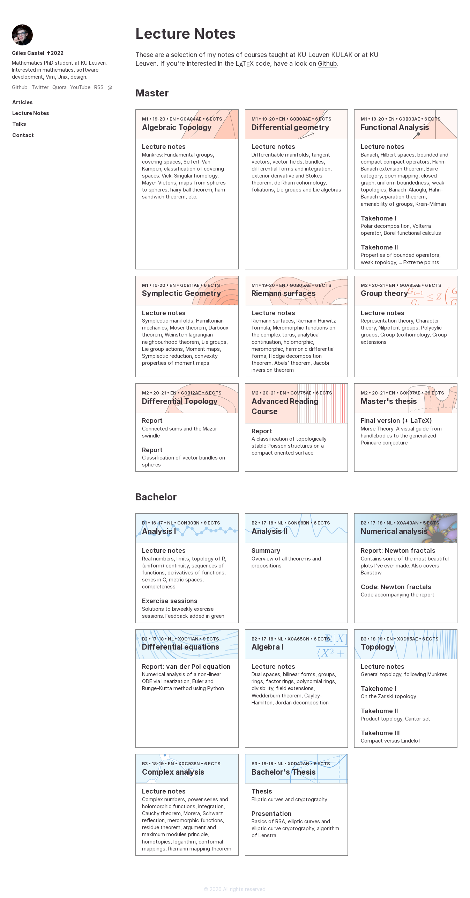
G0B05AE (300, 285)
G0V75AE (301, 393)
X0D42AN (298, 763)
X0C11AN (188, 639)
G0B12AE (191, 393)
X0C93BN (189, 763)
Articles (22, 102)
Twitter (40, 87)
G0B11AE (190, 285)
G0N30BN (188, 523)
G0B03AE (409, 119)
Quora (59, 87)
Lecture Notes (30, 113)
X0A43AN (408, 523)
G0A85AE (410, 285)
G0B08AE (300, 119)
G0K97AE (410, 393)
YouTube (80, 87)
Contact (23, 135)
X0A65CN (298, 639)
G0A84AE (191, 119)
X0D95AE (407, 639)
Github (20, 87)
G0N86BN (298, 523)
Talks (19, 124)
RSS (99, 87)
